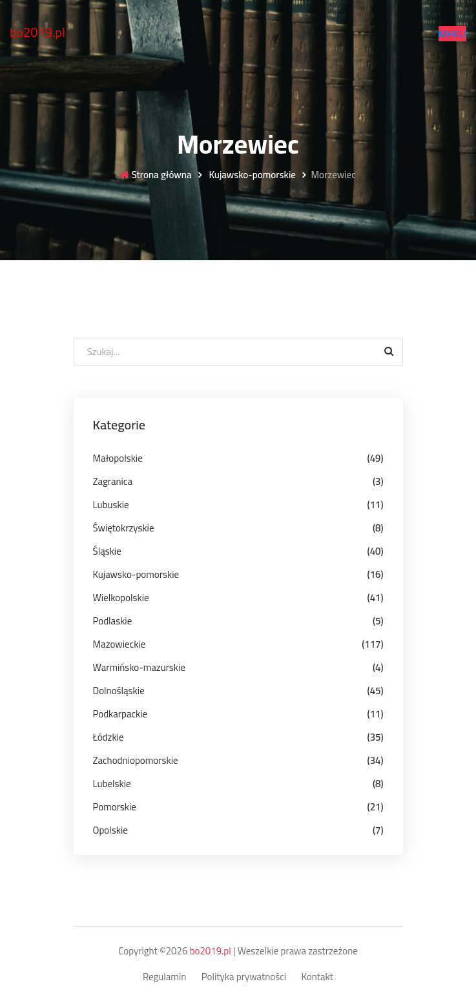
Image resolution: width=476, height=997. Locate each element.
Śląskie (107, 551)
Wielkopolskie (121, 597)
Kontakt (318, 977)
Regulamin (164, 977)
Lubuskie (111, 504)
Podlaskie (112, 621)
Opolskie (110, 830)
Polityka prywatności (244, 977)
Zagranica (112, 481)
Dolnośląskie (119, 690)
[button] (452, 33)
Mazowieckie (119, 644)
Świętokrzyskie (123, 528)
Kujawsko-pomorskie (251, 175)
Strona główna (155, 175)
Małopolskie (118, 458)
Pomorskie (114, 806)
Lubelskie (112, 783)
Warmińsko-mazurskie (139, 667)
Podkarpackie (120, 713)
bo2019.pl (37, 32)
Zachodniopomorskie (135, 760)
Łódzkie (108, 737)
